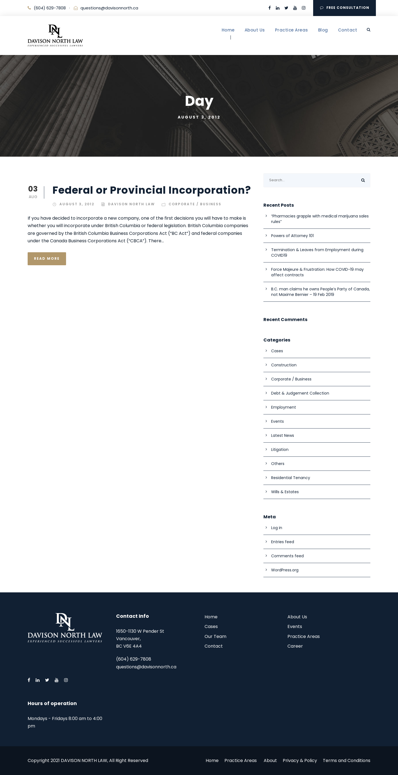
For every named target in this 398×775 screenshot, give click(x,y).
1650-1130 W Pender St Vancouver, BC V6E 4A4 (140, 638)
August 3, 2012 (76, 204)
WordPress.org (284, 570)
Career (295, 646)
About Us (255, 30)
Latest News (282, 435)
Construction (284, 365)
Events (277, 421)
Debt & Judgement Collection (300, 393)
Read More (47, 258)
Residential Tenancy (290, 477)
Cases (277, 351)
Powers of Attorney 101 (292, 235)
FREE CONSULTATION (344, 7)
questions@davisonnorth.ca (109, 8)
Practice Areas (291, 30)
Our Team (215, 636)
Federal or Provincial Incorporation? (152, 190)
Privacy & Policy (300, 760)
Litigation (280, 449)
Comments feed (287, 556)
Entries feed (282, 542)
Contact (347, 30)
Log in (276, 527)
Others (277, 463)
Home (228, 30)
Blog (323, 30)
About (270, 760)
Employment (283, 407)
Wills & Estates (285, 492)
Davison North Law (131, 204)
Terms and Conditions (346, 760)
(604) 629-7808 (50, 8)
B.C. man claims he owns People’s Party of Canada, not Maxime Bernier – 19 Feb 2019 (320, 291)
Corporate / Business (195, 204)
